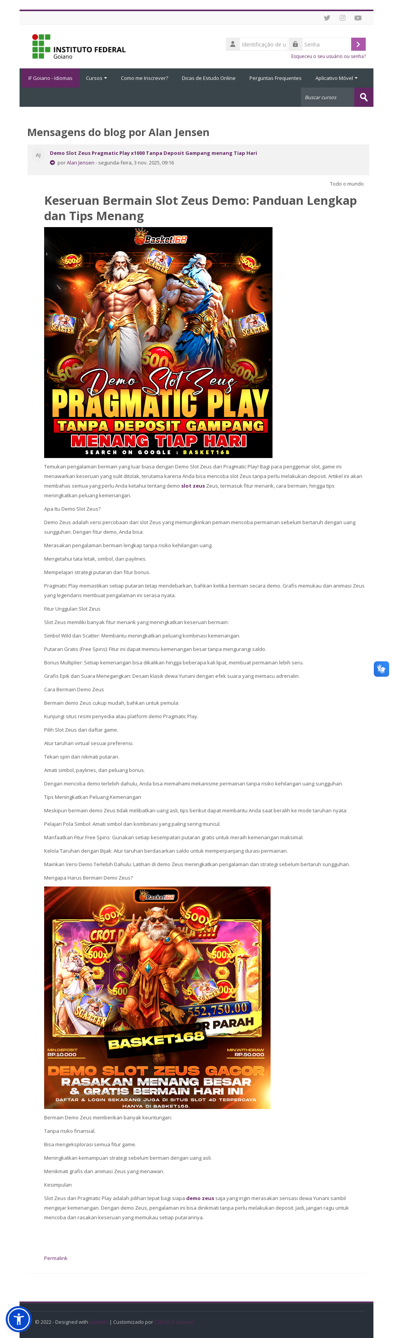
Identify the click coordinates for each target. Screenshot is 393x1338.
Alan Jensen (80, 162)
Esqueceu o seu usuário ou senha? (328, 56)
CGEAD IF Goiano (173, 1322)
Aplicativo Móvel (336, 78)
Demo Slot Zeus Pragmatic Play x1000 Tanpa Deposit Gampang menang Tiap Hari (153, 152)
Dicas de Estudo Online (209, 78)
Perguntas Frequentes (275, 78)
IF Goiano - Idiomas (49, 78)
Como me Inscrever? (144, 78)
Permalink (56, 1257)
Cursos (96, 78)
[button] (19, 1319)
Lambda (98, 1322)
